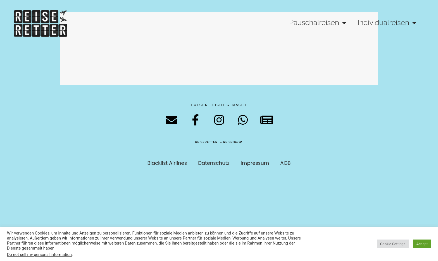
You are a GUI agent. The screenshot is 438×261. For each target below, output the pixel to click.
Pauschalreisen (317, 22)
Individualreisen (387, 22)
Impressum (255, 163)
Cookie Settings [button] (393, 244)
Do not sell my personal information (39, 254)
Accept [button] (422, 244)
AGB (285, 163)
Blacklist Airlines (167, 163)
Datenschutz (213, 163)
